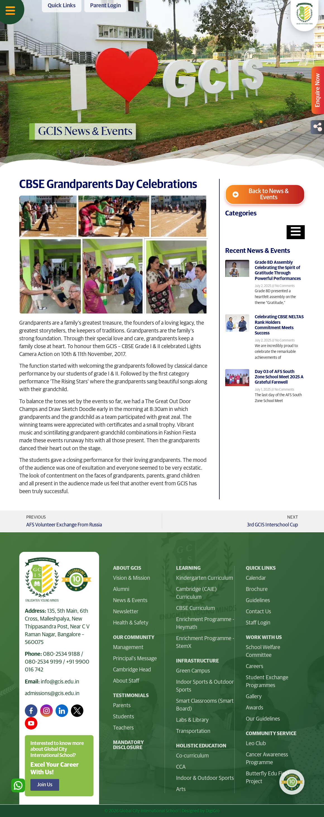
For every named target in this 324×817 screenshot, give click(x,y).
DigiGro (213, 811)
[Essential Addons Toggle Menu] (296, 232)
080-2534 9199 (43, 662)
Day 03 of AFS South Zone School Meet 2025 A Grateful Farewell (279, 376)
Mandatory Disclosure (128, 745)
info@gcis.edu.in (60, 682)
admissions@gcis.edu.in (52, 693)
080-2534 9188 (61, 654)
